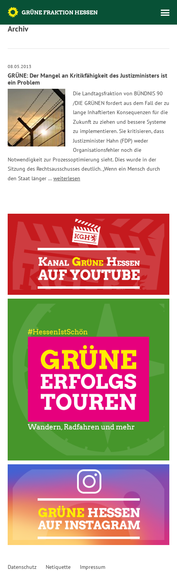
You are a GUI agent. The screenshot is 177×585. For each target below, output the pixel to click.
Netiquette (58, 567)
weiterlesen (66, 178)
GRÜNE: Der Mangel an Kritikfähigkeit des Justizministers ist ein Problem (87, 78)
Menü (165, 13)
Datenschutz (22, 567)
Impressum (92, 567)
